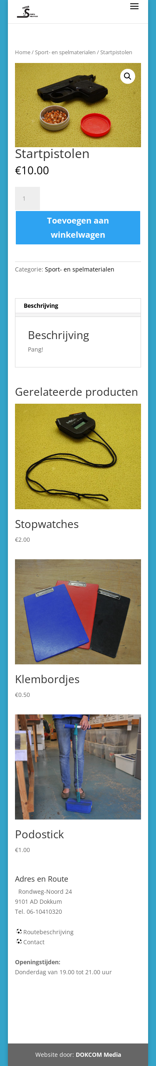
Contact (34, 942)
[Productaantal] (27, 198)
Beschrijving (41, 305)
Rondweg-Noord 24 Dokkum (73, 1032)
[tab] (78, 306)
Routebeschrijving (48, 932)
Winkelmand (92, 1012)
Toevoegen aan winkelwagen (78, 227)
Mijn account (45, 1022)
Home (22, 52)
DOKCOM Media (98, 1054)
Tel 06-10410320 (97, 1022)
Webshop (50, 1012)
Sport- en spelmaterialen (65, 52)
